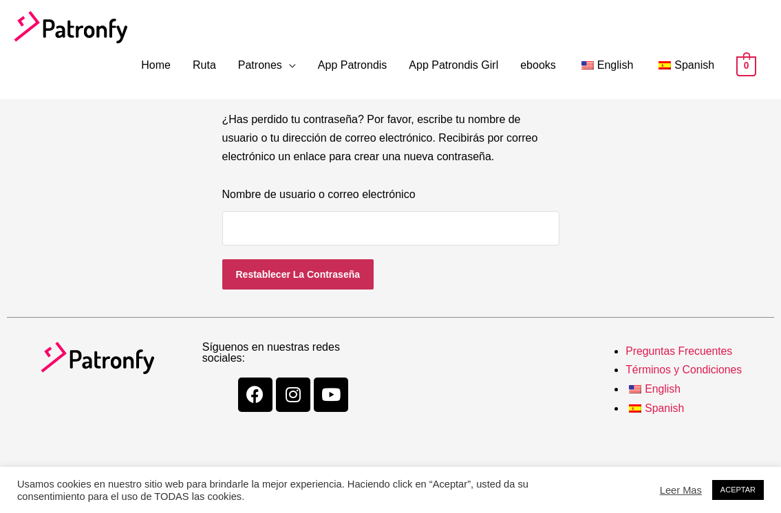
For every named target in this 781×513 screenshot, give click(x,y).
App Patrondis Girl (453, 65)
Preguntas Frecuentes (679, 351)
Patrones (260, 65)
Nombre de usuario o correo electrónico (319, 194)
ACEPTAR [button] (738, 489)
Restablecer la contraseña (298, 274)
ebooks (538, 65)
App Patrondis (352, 65)
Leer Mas (681, 490)
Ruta (204, 65)
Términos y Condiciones (684, 369)
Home (156, 65)
